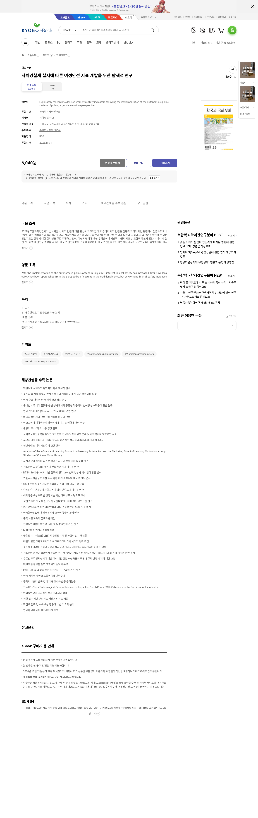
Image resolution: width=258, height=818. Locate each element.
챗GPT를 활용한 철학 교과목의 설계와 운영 (45, 564)
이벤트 (194, 42)
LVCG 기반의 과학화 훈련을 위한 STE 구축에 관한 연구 (51, 570)
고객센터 (232, 17)
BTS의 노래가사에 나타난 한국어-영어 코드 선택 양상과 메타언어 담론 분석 (62, 472)
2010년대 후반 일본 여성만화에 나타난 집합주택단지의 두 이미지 (57, 507)
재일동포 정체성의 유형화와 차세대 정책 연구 (46, 388)
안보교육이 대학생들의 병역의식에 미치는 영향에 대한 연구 (54, 422)
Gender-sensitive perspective (41, 361)
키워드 (86, 203)
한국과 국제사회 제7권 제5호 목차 (41, 610)
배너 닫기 (252, 6)
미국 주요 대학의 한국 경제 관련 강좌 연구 (45, 399)
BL (58, 42)
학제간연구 (61, 55)
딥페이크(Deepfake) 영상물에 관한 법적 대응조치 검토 (208, 254)
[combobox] (68, 30)
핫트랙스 (113, 17)
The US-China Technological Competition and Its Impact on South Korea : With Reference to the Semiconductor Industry (90, 587)
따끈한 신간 (207, 42)
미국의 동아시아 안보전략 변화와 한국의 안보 (46, 417)
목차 (68, 203)
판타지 (69, 42)
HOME (23, 55)
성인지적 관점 (73, 354)
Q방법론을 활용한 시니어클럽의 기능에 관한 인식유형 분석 (53, 484)
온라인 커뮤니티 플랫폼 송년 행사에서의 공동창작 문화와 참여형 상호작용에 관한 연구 (68, 405)
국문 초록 (27, 203)
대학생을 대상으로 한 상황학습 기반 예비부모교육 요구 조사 (54, 495)
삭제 (232, 325)
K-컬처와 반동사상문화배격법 (38, 529)
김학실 (42, 117)
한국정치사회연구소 (49, 111)
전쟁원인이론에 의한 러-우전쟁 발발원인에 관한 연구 (50, 524)
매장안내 (222, 17)
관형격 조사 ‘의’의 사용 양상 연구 (40, 428)
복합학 (46, 55)
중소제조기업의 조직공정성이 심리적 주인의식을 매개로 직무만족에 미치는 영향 (64, 547)
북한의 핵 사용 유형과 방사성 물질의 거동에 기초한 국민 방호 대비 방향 (60, 394)
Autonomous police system (103, 354)
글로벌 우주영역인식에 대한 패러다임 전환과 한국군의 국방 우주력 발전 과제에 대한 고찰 (69, 558)
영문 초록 (49, 203)
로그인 (188, 17)
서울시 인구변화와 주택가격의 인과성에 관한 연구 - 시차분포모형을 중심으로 (208, 294)
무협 (79, 42)
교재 (99, 42)
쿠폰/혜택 (244, 107)
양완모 (50, 117)
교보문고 (65, 17)
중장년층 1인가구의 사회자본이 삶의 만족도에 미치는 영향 (53, 489)
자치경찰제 (31, 354)
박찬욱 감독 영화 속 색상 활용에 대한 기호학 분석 (48, 604)
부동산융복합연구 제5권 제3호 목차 (200, 302)
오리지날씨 (112, 42)
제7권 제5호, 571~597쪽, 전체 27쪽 (80, 124)
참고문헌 (142, 203)
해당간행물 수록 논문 (113, 203)
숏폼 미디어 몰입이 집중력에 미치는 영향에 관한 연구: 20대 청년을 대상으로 (207, 244)
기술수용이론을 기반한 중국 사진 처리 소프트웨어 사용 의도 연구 (56, 478)
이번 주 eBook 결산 (226, 42)
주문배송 (211, 17)
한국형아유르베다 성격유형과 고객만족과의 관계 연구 (51, 512)
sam (97, 17)
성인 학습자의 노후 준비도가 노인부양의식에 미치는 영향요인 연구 (57, 501)
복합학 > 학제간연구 (50, 130)
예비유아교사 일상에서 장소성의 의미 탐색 (45, 593)
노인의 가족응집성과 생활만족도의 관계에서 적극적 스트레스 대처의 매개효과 (63, 439)
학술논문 (32, 55)
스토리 (128, 17)
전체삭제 (232, 316)
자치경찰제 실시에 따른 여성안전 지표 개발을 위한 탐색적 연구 (55, 461)
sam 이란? (245, 114)
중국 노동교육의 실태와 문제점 (39, 518)
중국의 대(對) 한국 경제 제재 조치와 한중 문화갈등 (49, 581)
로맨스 (49, 42)
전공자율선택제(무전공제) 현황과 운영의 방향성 (207, 262)
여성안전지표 (52, 354)
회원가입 (178, 17)
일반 (37, 42)
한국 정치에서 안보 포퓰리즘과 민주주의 (44, 575)
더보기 (231, 235)
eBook (81, 17)
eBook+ (128, 42)
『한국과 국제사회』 (50, 124)
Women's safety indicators (140, 354)
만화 (89, 42)
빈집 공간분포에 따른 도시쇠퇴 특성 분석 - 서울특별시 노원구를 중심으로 (208, 284)
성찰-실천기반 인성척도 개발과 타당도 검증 (45, 598)
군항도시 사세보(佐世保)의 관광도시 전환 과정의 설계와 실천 (55, 535)
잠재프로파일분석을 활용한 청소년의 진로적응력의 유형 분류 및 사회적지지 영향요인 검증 (70, 434)
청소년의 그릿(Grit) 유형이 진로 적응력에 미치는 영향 (51, 466)
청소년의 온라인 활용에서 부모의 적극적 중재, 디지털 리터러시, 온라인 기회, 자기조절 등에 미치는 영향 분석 (79, 552)
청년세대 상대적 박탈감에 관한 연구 (41, 445)
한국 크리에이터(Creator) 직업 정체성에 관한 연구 (49, 411)
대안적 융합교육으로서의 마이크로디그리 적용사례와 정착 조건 (56, 541)
